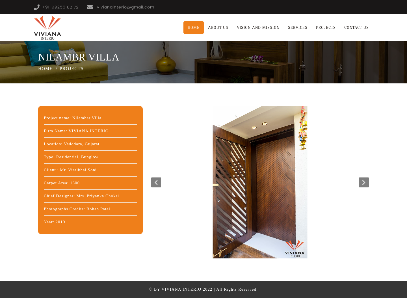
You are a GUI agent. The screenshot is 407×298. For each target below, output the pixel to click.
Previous (156, 182)
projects (326, 27)
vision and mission (258, 27)
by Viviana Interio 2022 (183, 289)
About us (218, 27)
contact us (356, 27)
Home (194, 27)
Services (298, 27)
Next (364, 182)
